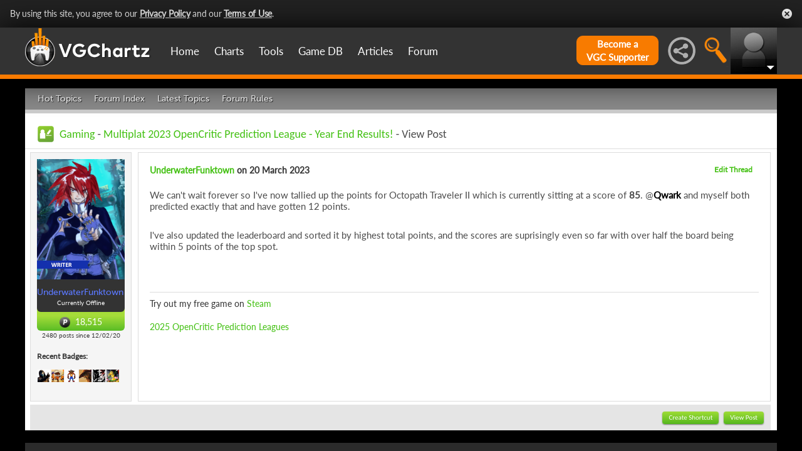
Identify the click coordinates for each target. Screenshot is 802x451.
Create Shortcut (690, 417)
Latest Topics (183, 98)
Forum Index (119, 98)
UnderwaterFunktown (192, 170)
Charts (229, 51)
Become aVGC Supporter (617, 50)
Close (787, 14)
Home (184, 51)
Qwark (667, 194)
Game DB (320, 51)
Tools (271, 51)
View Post (744, 417)
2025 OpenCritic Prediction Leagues (219, 326)
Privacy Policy (165, 13)
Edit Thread (733, 169)
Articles (375, 51)
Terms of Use (248, 13)
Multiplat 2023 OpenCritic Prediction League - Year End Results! (248, 134)
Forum (423, 51)
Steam (259, 303)
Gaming (77, 134)
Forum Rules (247, 98)
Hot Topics (59, 98)
